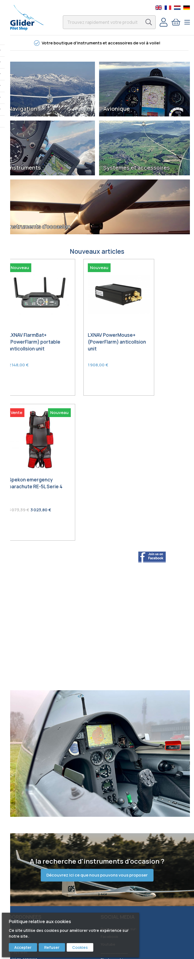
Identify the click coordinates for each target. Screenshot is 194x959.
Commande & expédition (25, 842)
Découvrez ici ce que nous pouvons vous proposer (97, 715)
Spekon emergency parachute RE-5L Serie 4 (160, 327)
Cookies (80, 947)
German (186, 7)
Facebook (109, 777)
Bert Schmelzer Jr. (116, 808)
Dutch (177, 7)
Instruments (24, 167)
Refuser (52, 947)
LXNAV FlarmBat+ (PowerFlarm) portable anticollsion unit (32, 330)
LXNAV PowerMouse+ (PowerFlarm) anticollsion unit (91, 330)
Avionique (116, 109)
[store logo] (26, 17)
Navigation (22, 109)
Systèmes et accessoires (136, 167)
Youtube (108, 785)
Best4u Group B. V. (154, 950)
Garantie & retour (19, 857)
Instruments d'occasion (39, 226)
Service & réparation (22, 849)
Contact (11, 834)
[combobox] (109, 22)
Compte (163, 22)
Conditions (14, 865)
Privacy (10, 872)
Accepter (23, 947)
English (158, 7)
